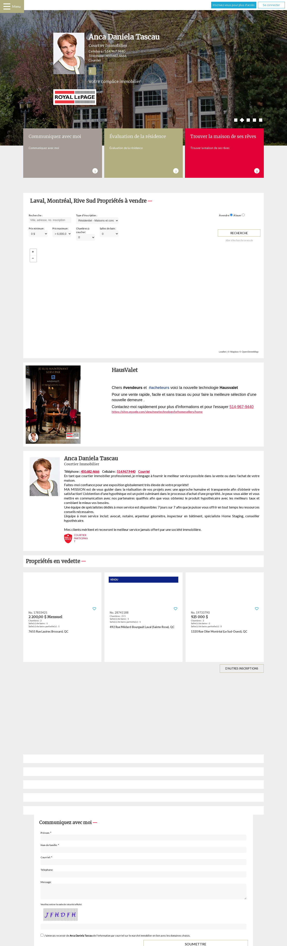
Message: (46, 882)
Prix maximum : (60, 228)
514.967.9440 (115, 51)
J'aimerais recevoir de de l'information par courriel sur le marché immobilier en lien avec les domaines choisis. (117, 938)
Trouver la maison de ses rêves (223, 136)
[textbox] (50, 220)
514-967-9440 (241, 407)
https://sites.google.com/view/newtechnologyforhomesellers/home (157, 411)
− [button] (33, 258)
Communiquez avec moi (55, 136)
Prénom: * (46, 832)
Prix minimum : (37, 228)
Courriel (95, 60)
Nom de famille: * (50, 845)
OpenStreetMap (250, 351)
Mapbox (234, 351)
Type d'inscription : (86, 215)
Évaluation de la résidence (138, 136)
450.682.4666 (116, 56)
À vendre (224, 215)
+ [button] (33, 252)
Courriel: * (46, 857)
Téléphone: (47, 869)
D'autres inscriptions (241, 668)
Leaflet (222, 351)
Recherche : (36, 215)
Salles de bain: (108, 228)
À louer (237, 215)
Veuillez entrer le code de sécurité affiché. (61, 907)
